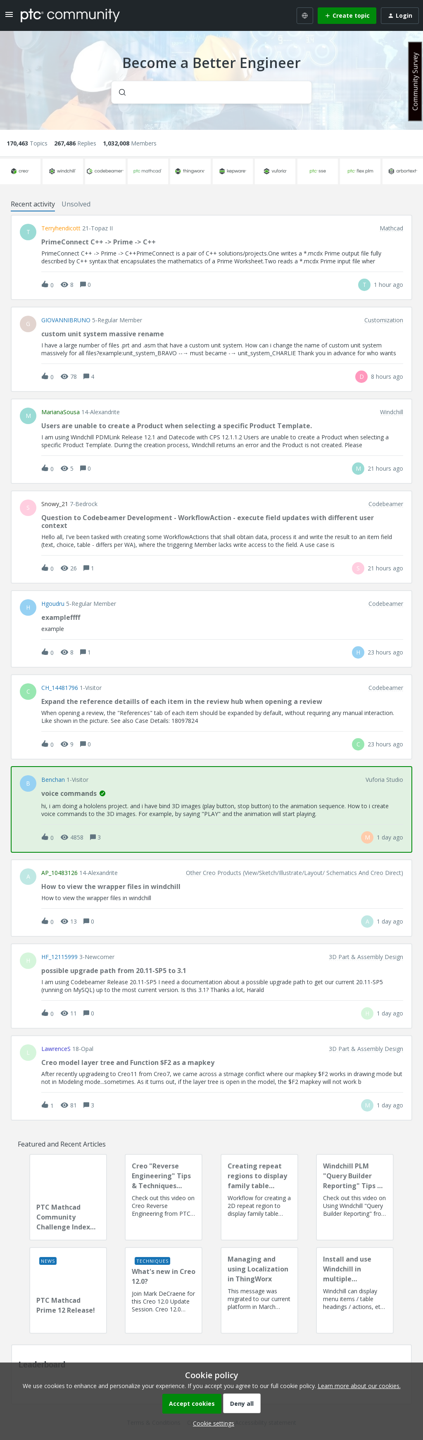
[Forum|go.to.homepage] (70, 15)
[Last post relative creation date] (388, 284)
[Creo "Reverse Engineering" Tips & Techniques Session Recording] (163, 1197)
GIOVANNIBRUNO (65, 320)
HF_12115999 (59, 957)
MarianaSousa (60, 412)
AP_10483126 (59, 873)
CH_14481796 (59, 688)
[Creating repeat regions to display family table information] (259, 1197)
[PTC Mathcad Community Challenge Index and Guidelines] (68, 1197)
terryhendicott (61, 228)
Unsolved (76, 204)
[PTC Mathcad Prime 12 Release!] (68, 1290)
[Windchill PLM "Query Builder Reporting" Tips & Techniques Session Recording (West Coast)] (355, 1197)
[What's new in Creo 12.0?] (163, 1290)
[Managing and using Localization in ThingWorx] (259, 1290)
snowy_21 (54, 504)
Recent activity (33, 204)
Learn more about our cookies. (359, 1386)
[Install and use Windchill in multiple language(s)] (355, 1290)
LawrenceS (56, 1049)
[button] (211, 1423)
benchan (53, 780)
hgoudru (52, 604)
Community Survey (415, 81)
